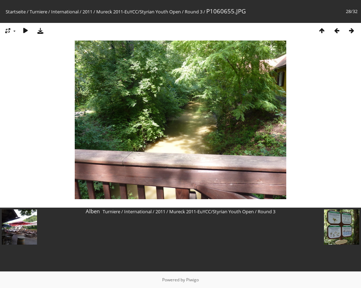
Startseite (16, 11)
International (65, 11)
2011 (87, 11)
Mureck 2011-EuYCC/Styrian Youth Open (138, 11)
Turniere (38, 11)
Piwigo (192, 280)
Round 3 (193, 11)
